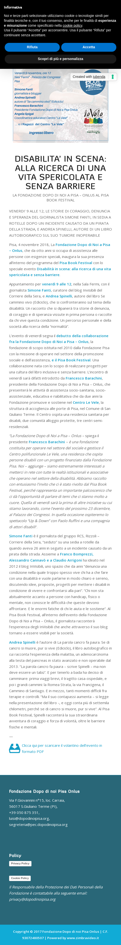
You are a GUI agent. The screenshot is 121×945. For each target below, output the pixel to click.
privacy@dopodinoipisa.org (32, 899)
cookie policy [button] (72, 25)
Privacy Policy (20, 863)
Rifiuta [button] (32, 47)
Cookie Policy (20, 878)
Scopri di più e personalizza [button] (60, 59)
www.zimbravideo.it (83, 938)
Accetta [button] (89, 47)
